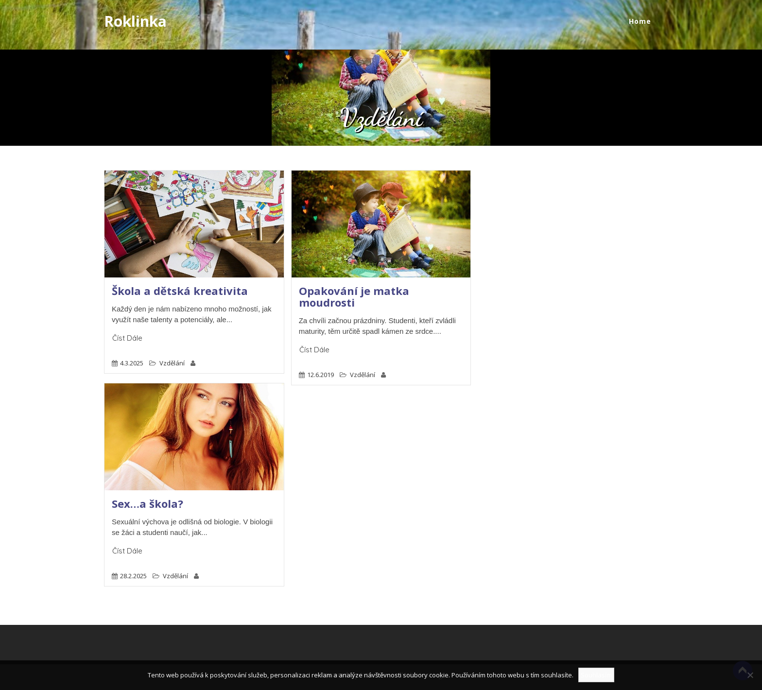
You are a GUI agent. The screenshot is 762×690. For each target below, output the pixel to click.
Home (640, 21)
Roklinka (135, 21)
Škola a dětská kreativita (180, 290)
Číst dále (127, 338)
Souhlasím (596, 675)
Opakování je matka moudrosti (354, 296)
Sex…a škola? (147, 503)
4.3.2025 (131, 363)
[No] (750, 675)
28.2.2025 (133, 575)
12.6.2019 (320, 374)
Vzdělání (172, 363)
